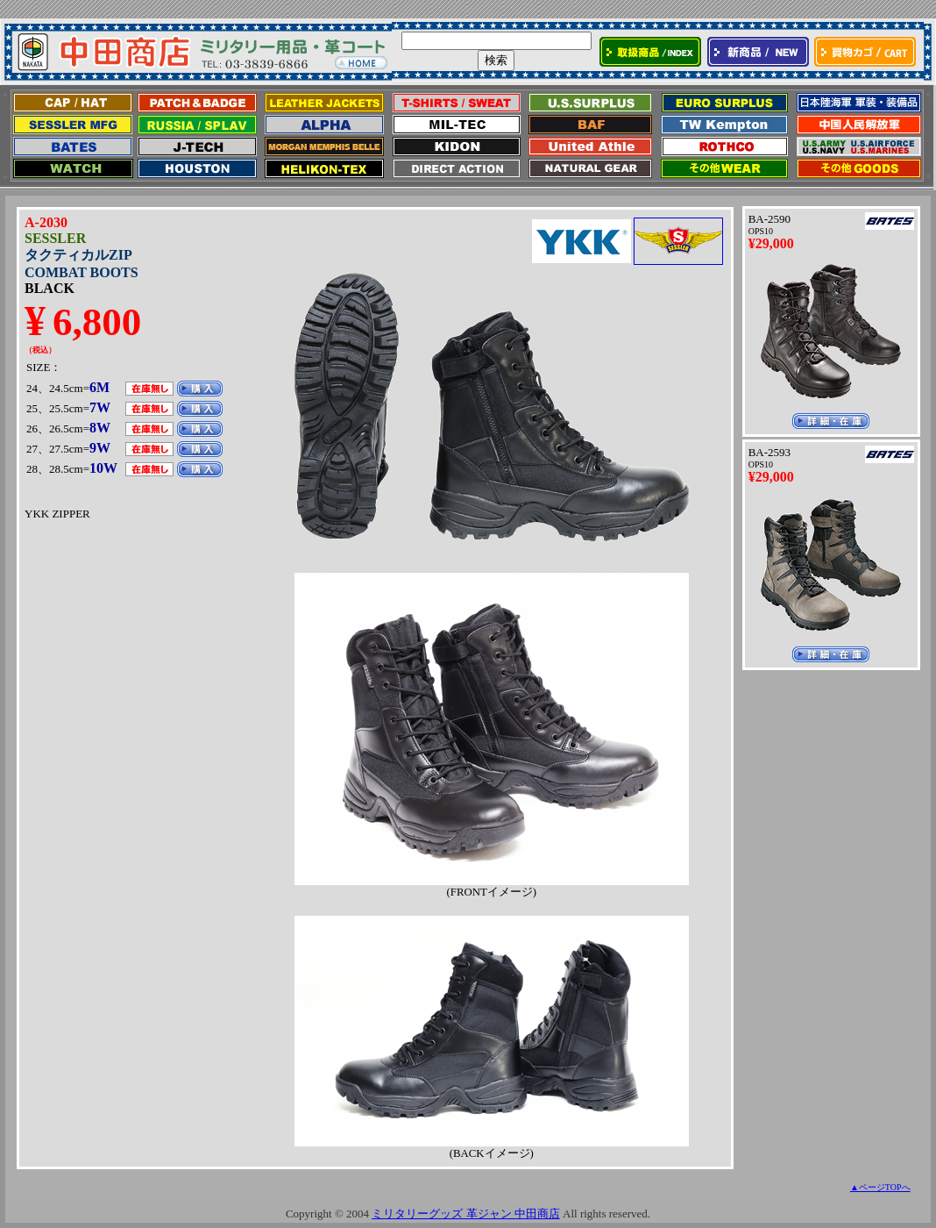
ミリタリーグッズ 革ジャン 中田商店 (466, 1213)
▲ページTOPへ (880, 1187)
